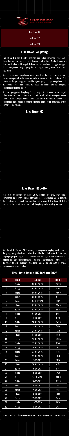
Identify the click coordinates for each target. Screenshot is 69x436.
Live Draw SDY (34, 38)
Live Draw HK (34, 32)
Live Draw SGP (34, 44)
